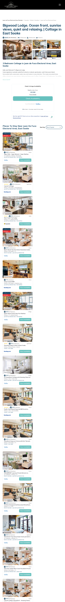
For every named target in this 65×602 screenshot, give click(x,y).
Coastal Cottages (39, 153)
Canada (26, 20)
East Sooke (10, 250)
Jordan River (49, 345)
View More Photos (10, 57)
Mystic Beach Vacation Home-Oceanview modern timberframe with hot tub (46, 569)
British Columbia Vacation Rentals (10, 568)
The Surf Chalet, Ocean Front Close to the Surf (47, 467)
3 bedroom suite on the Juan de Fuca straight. (47, 499)
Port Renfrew (19, 156)
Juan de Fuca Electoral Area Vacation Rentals (10, 562)
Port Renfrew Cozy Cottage (42, 373)
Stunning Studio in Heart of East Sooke (15, 248)
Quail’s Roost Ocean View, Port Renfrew (45, 216)
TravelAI (42, 593)
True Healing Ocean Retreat (12, 467)
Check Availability (33, 98)
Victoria (5, 250)
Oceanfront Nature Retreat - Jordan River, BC (16, 436)
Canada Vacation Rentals (10, 573)
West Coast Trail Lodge (10, 185)
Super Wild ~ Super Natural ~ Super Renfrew (16, 153)
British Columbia (34, 20)
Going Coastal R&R (9, 216)
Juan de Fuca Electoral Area (48, 20)
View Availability (24, 159)
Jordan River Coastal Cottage (43, 436)
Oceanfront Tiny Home (10, 499)
